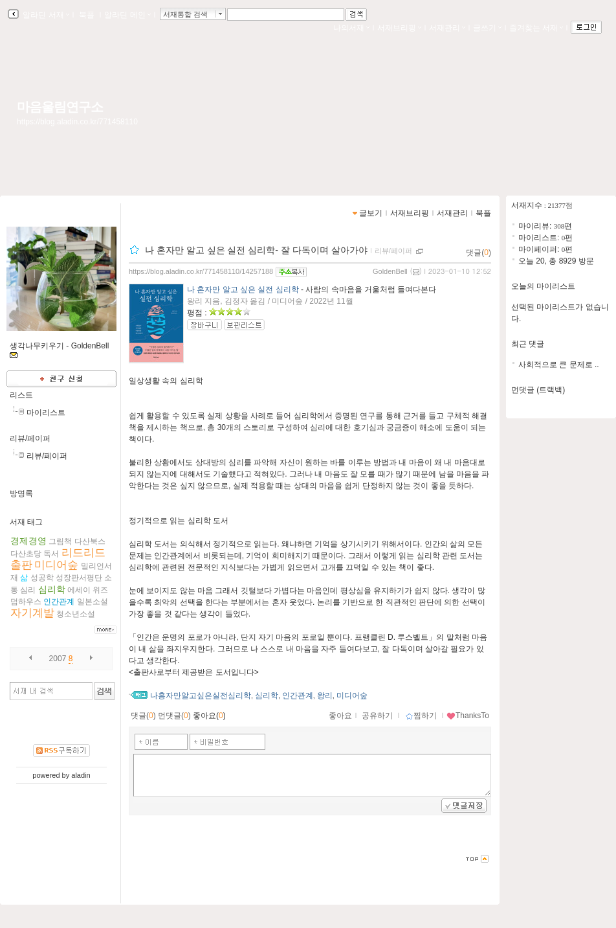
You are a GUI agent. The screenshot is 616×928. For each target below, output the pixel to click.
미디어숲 (56, 565)
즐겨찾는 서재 (536, 27)
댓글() (478, 252)
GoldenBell (390, 271)
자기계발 (32, 613)
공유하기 (377, 715)
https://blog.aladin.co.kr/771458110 (77, 121)
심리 (28, 589)
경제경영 (28, 541)
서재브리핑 (399, 27)
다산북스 (89, 541)
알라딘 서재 (45, 14)
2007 (58, 658)
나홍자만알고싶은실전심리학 (200, 695)
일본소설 (92, 601)
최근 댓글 (527, 343)
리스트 (21, 395)
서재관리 (447, 27)
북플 (87, 14)
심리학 (51, 589)
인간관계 (58, 601)
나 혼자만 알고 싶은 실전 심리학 (243, 289)
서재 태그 (26, 521)
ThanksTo (467, 715)
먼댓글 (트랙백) (538, 389)
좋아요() (209, 715)
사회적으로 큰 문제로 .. (558, 364)
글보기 (370, 213)
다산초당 (25, 553)
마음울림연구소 (60, 107)
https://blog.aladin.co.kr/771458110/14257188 (201, 271)
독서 (51, 553)
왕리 (325, 695)
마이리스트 (46, 412)
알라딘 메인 (127, 14)
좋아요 (340, 715)
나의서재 (351, 27)
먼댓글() (174, 715)
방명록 (21, 493)
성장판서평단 (79, 577)
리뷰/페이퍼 (30, 438)
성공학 (42, 577)
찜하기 (421, 715)
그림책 (60, 541)
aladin (80, 775)
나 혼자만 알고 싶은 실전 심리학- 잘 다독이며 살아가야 (256, 250)
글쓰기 (487, 27)
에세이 (79, 589)
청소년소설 (75, 613)
